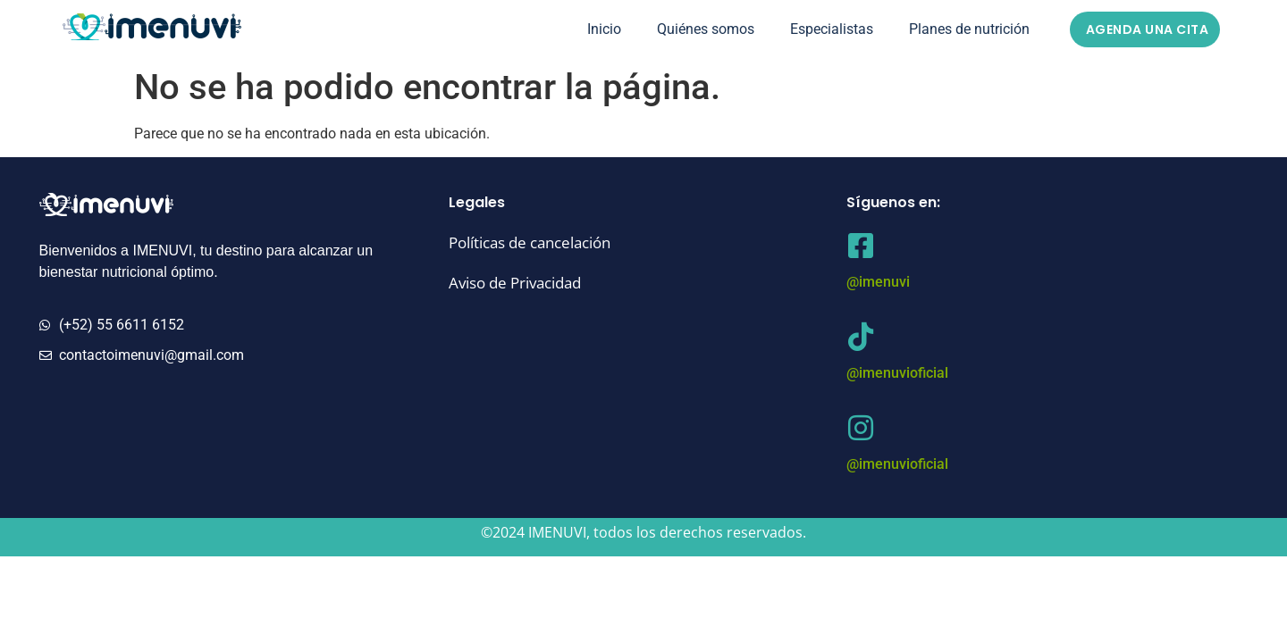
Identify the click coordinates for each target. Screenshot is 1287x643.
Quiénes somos (705, 29)
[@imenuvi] (860, 245)
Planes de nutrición (969, 29)
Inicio (604, 29)
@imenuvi (878, 281)
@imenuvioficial (897, 372)
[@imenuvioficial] (860, 336)
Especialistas (831, 29)
